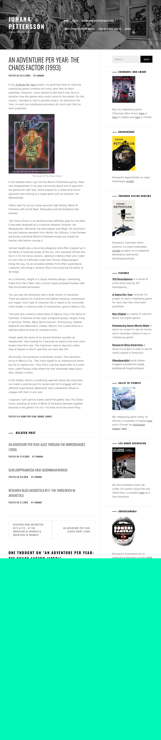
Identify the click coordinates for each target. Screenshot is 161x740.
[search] (151, 25)
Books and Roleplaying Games (98, 20)
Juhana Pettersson (27, 23)
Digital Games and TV (110, 28)
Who (66, 20)
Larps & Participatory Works (79, 28)
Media (128, 28)
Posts (75, 20)
